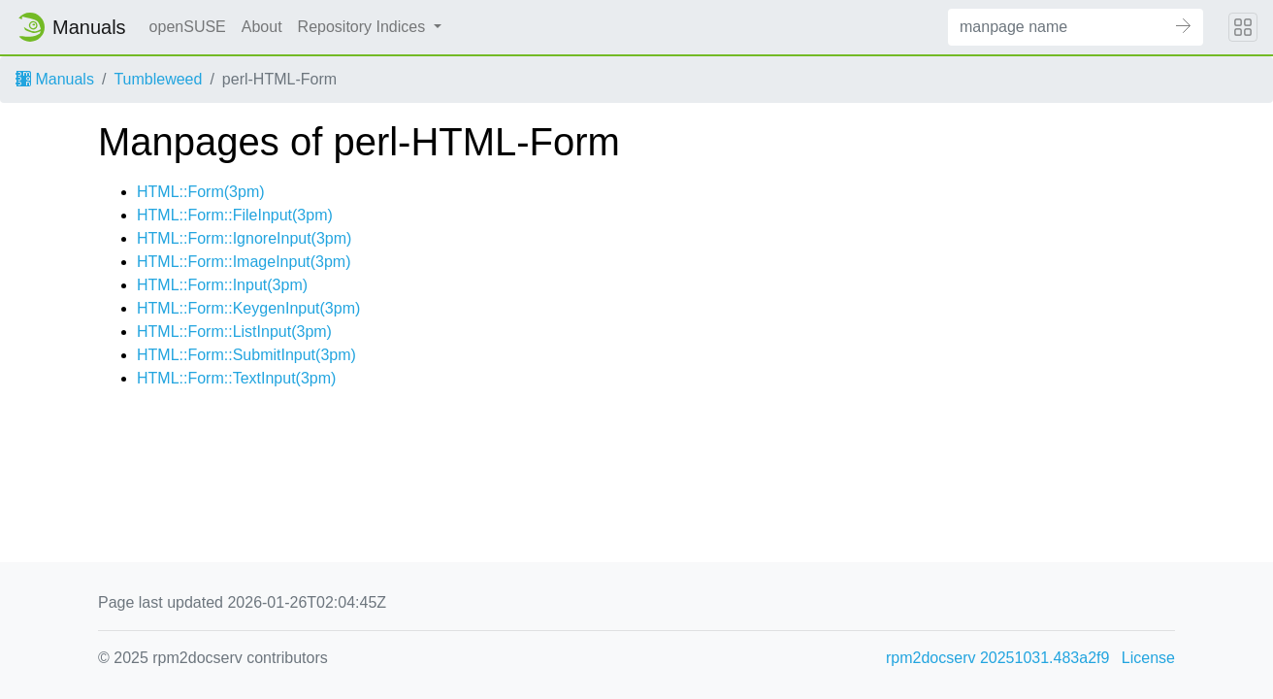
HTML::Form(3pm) (201, 191)
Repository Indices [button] (364, 26)
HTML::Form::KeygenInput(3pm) (248, 308)
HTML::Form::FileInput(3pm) (235, 215)
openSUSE (187, 26)
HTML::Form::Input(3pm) (222, 285)
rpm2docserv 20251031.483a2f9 (997, 657)
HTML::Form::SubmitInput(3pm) (246, 355)
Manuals (55, 79)
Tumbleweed (158, 79)
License (1148, 657)
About (262, 26)
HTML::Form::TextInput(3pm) (236, 378)
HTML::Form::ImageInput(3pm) (244, 261)
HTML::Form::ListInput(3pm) (234, 331)
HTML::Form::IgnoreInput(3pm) (244, 238)
